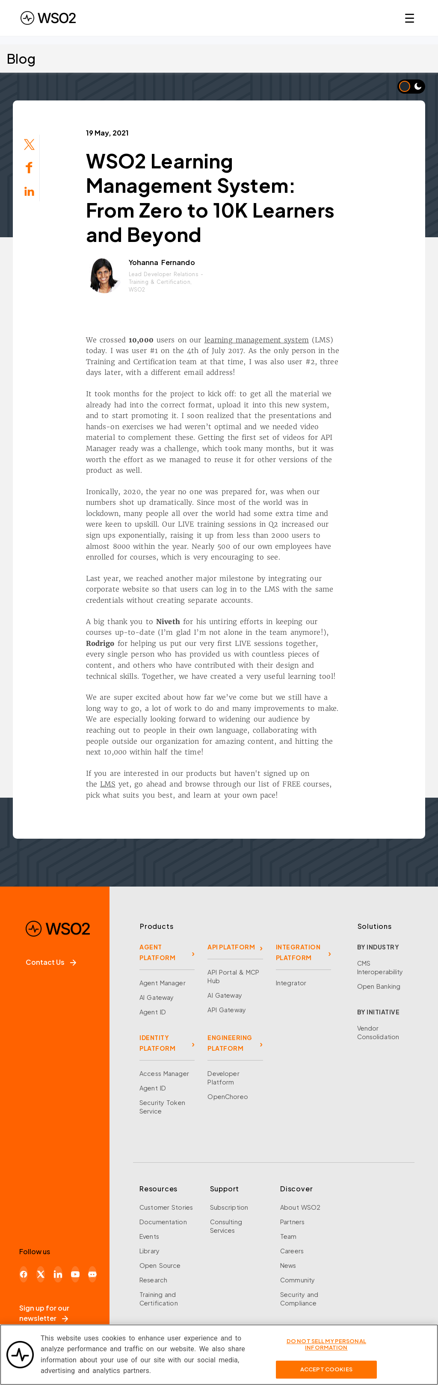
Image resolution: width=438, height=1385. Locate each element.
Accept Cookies (326, 1375)
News (288, 1265)
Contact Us (51, 962)
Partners (292, 1222)
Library (149, 1251)
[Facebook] (23, 1274)
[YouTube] (75, 1274)
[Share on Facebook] (29, 166)
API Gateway (226, 1010)
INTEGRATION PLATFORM (298, 952)
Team (288, 1236)
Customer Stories (166, 1207)
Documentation (163, 1222)
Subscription (229, 1207)
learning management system (256, 340)
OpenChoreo (227, 1096)
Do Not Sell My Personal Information (326, 1350)
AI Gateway (156, 997)
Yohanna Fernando (162, 262)
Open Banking (379, 986)
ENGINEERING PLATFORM (229, 1043)
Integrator (291, 983)
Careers (292, 1251)
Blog (21, 58)
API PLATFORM (231, 947)
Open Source (160, 1265)
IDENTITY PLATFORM (157, 1043)
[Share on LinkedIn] (29, 190)
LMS (107, 784)
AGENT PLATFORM (157, 952)
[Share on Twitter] (29, 143)
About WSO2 (300, 1207)
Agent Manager (162, 983)
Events (149, 1236)
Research (153, 1280)
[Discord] (92, 1274)
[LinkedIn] (57, 1274)
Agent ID (152, 1012)
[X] (40, 1274)
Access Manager (164, 1073)
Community (297, 1280)
